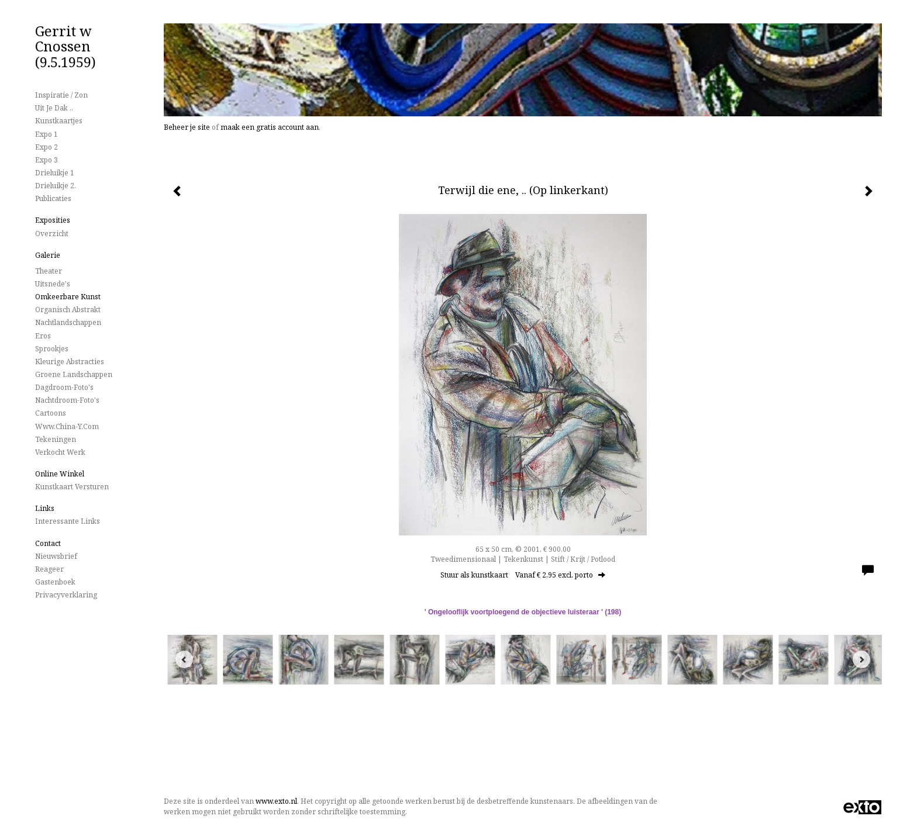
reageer (49, 569)
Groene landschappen (73, 374)
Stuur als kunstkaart (522, 575)
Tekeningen (55, 439)
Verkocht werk (60, 452)
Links (44, 508)
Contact (48, 543)
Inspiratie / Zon (61, 95)
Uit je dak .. (54, 108)
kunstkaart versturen (72, 487)
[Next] (861, 659)
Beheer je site (187, 127)
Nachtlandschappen (68, 322)
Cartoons (50, 413)
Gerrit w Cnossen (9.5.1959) (65, 46)
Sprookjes (51, 349)
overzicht (51, 233)
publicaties (53, 198)
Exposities (52, 220)
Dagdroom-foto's (64, 387)
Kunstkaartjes (58, 121)
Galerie (47, 255)
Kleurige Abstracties (69, 362)
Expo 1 (46, 134)
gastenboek (55, 582)
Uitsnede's (52, 284)
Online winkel (59, 474)
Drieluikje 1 (54, 173)
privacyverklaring (66, 595)
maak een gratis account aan (269, 127)
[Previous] (184, 659)
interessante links (67, 521)
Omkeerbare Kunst (68, 297)
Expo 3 (46, 160)
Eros (43, 336)
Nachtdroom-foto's (67, 400)
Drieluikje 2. (55, 186)
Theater (48, 271)
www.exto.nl (276, 801)
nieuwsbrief (56, 556)
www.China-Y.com (67, 426)
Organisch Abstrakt (68, 309)
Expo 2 (46, 147)
